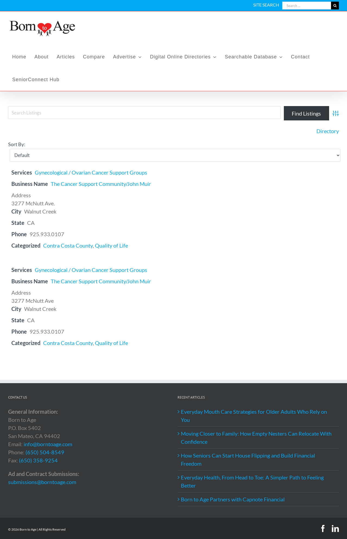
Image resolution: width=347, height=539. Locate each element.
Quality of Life (111, 245)
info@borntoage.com (48, 444)
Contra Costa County (68, 245)
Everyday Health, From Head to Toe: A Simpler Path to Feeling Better (252, 481)
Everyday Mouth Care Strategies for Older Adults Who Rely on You (254, 415)
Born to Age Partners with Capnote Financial (233, 499)
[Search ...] (306, 5)
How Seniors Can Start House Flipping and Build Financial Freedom (248, 459)
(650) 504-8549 (44, 452)
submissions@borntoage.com (42, 482)
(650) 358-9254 (38, 460)
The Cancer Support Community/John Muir (101, 183)
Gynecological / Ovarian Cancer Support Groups (91, 172)
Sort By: (16, 144)
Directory (327, 131)
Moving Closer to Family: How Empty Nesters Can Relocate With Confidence (256, 437)
